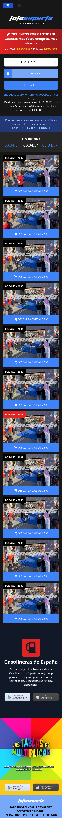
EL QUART (44, 128)
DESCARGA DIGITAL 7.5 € (31, 191)
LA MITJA (17, 128)
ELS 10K (30, 128)
